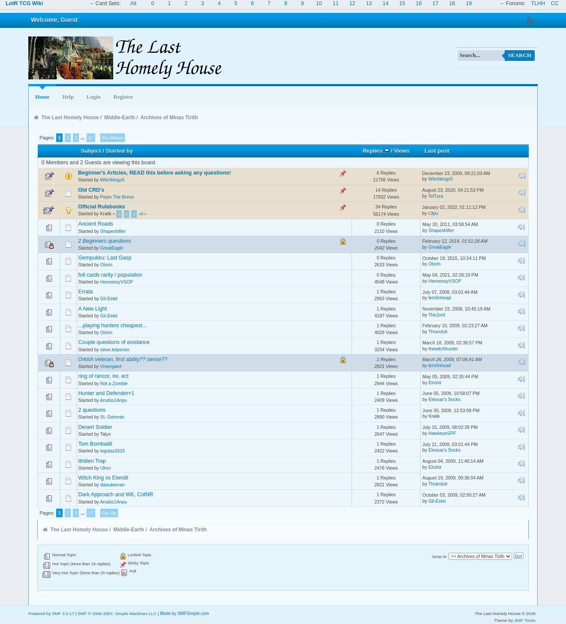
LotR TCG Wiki (24, 3)
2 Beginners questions (104, 241)
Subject (91, 151)
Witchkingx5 (112, 179)
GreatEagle (111, 247)
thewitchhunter (443, 348)
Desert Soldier (95, 427)
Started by (119, 151)
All (133, 3)
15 (402, 3)
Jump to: (440, 556)
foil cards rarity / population (110, 275)
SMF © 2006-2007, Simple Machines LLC (117, 613)
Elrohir (435, 382)
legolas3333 (112, 450)
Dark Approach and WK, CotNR (116, 494)
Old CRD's (91, 190)
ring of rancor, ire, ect (103, 376)
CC (555, 3)
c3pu (433, 213)
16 (419, 3)
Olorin (106, 264)
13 (369, 3)
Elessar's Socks (444, 399)
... (83, 137)
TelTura (435, 196)
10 (319, 3)
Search (519, 55)
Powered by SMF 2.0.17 (51, 613)
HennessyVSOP (116, 281)
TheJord (436, 314)
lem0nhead (439, 297)
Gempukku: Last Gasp (105, 258)
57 (90, 137)
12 (352, 3)
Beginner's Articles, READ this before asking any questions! (154, 173)
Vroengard (110, 366)
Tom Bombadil (95, 444)
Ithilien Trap (92, 461)
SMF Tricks (525, 620)
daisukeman (112, 484)
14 (385, 3)
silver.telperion (114, 349)
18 (452, 3)
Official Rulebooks (101, 207)
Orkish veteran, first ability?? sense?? (122, 359)
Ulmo (105, 467)
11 (336, 3)
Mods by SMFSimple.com (184, 613)
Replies (376, 151)
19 (469, 3)
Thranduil (437, 331)
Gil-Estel (108, 298)
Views (402, 151)
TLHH (538, 3)
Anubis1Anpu (113, 400)
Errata (85, 292)
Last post (436, 151)
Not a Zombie (114, 383)
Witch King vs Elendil (103, 478)
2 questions (92, 410)
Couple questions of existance (114, 342)
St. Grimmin (112, 416)
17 (436, 3)
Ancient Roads (95, 224)
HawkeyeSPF (442, 433)
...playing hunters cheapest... (112, 326)
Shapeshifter (113, 231)
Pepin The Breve (117, 196)
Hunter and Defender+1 (106, 393)
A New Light (92, 309)
